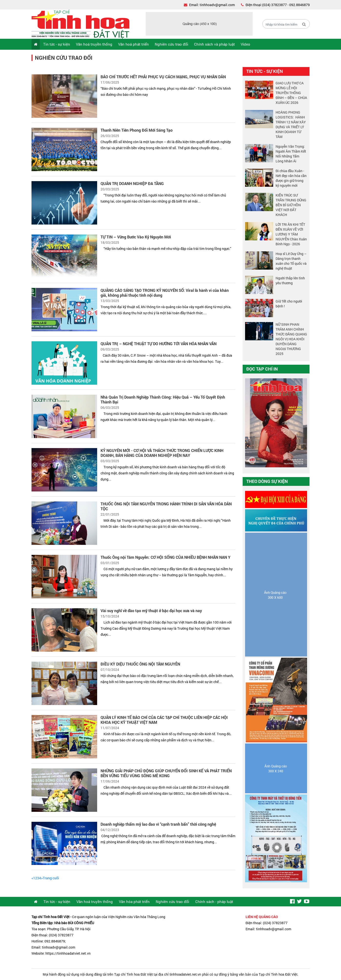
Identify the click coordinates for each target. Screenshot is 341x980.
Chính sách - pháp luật (214, 901)
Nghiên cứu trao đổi (171, 44)
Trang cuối (51, 878)
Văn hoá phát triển (133, 44)
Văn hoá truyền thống (94, 44)
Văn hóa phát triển (134, 901)
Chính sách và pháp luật (214, 44)
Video (245, 44)
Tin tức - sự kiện (56, 44)
